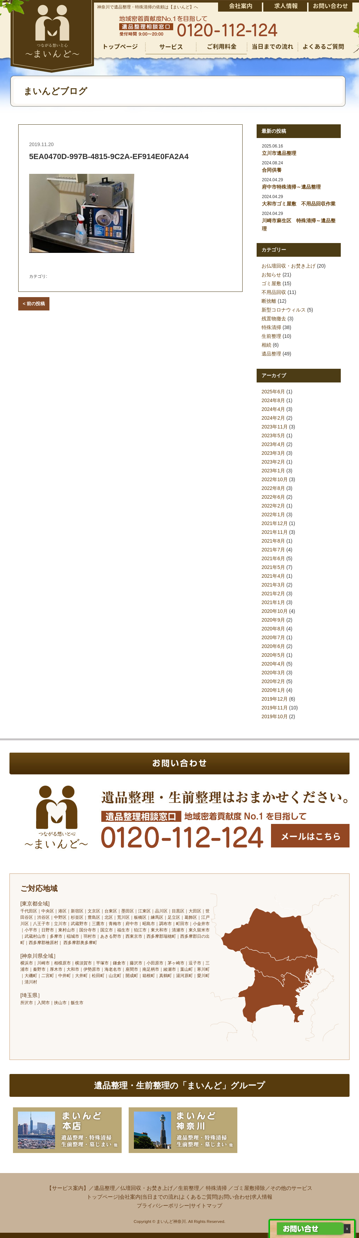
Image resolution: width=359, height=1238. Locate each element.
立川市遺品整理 (279, 153)
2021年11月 (275, 532)
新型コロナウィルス (284, 310)
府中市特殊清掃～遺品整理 (291, 187)
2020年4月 (273, 664)
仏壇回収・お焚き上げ (146, 1188)
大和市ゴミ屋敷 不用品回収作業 (299, 204)
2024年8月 (273, 400)
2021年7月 (273, 549)
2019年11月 (275, 707)
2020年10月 (275, 611)
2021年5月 (273, 567)
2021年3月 (273, 585)
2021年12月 (275, 523)
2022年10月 (275, 479)
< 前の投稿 (34, 303)
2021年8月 (273, 541)
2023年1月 (273, 470)
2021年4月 (273, 576)
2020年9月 (273, 620)
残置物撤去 (274, 318)
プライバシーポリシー (163, 1205)
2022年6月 (273, 497)
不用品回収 (274, 292)
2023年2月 (273, 462)
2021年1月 (273, 602)
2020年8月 (273, 628)
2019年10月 (275, 716)
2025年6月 (273, 391)
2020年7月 (273, 637)
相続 (266, 345)
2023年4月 (273, 444)
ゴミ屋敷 (271, 283)
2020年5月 (273, 655)
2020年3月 (273, 672)
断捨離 (269, 301)
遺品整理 (271, 353)
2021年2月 (273, 593)
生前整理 (271, 336)
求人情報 (261, 1197)
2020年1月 (273, 690)
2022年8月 (273, 488)
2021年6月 (273, 558)
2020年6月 (273, 646)
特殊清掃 (271, 327)
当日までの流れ (160, 1197)
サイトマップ (206, 1205)
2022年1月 (273, 514)
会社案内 (130, 1197)
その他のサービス (291, 1188)
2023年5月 (273, 435)
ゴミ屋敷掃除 (249, 1188)
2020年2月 (273, 681)
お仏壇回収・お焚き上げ (289, 266)
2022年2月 (273, 506)
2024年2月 (273, 418)
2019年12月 (275, 699)
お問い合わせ (234, 1197)
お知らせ (271, 274)
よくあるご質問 (198, 1197)
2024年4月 (273, 409)
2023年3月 (273, 453)
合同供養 (272, 170)
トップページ (102, 1197)
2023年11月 (275, 427)
